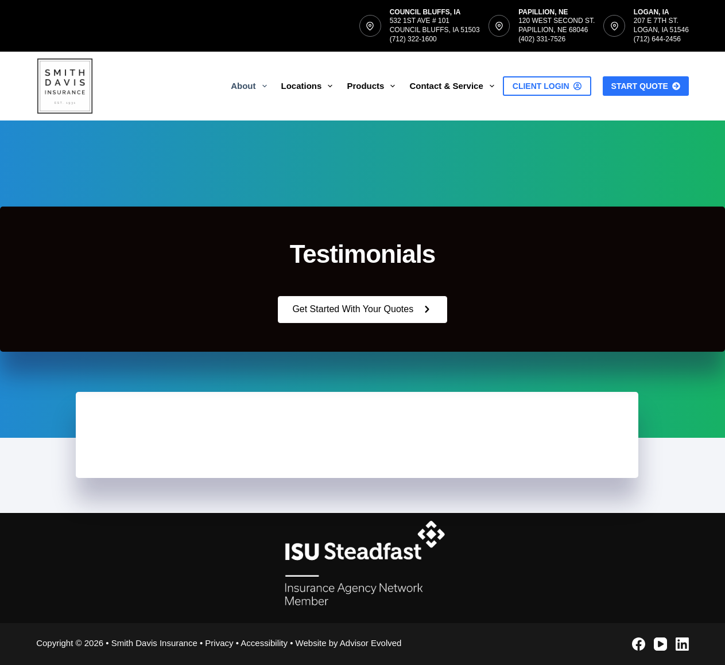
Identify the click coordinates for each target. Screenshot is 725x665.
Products (373, 86)
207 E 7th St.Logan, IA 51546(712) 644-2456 (661, 29)
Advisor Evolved (371, 643)
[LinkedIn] (682, 644)
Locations (309, 86)
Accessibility (264, 643)
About (251, 86)
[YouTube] (660, 644)
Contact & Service (453, 86)
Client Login (547, 86)
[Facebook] (638, 644)
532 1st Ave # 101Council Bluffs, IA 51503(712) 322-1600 (435, 29)
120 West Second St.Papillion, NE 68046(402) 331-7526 (556, 29)
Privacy (219, 643)
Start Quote (645, 86)
